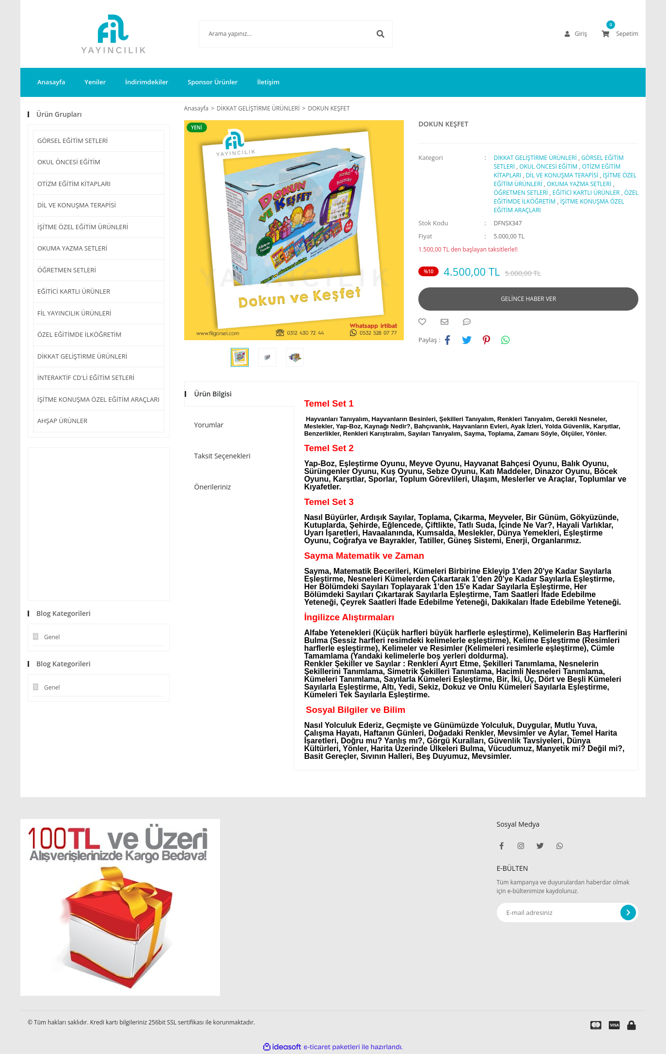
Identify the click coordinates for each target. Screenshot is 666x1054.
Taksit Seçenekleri (222, 455)
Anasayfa (51, 82)
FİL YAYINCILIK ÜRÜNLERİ (74, 313)
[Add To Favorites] (424, 322)
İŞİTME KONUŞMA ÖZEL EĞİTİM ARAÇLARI (98, 399)
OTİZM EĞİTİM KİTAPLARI (74, 183)
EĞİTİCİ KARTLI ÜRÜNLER (73, 291)
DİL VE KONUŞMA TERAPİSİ (76, 205)
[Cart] (620, 34)
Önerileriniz (212, 486)
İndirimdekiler (146, 82)
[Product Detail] (199, 127)
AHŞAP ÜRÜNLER (62, 420)
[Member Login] (576, 34)
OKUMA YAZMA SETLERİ (72, 248)
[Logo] (98, 34)
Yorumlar (209, 424)
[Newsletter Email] (568, 912)
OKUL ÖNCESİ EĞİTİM (68, 161)
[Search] (281, 33)
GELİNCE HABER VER (528, 299)
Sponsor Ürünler (213, 82)
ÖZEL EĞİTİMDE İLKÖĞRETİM (79, 334)
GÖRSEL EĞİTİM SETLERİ (72, 140)
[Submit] (628, 912)
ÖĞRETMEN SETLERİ (66, 270)
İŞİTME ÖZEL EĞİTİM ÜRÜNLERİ (82, 226)
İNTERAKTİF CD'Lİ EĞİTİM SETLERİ (86, 377)
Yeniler (95, 82)
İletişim (268, 82)
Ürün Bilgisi (213, 393)
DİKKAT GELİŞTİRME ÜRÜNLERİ (82, 356)
